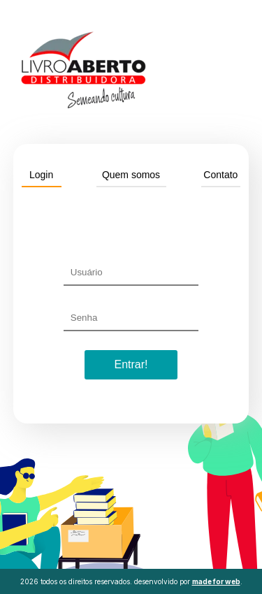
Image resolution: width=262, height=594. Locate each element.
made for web (216, 581)
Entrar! (130, 364)
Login (41, 174)
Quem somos (131, 174)
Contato (220, 174)
